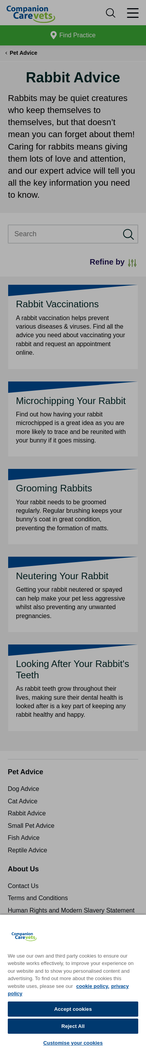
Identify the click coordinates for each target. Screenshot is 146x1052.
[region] (73, 983)
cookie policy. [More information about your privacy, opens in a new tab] (92, 986)
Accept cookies (73, 1009)
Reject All (73, 1026)
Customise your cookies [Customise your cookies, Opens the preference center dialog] (73, 1043)
